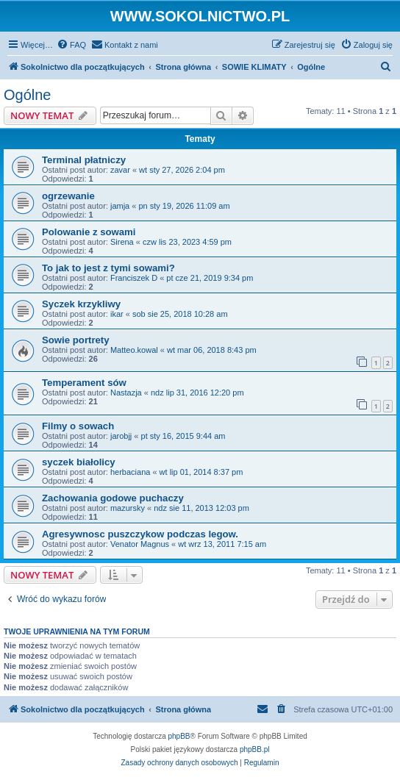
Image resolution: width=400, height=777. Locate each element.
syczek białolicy (78, 462)
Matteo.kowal (134, 349)
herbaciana (130, 472)
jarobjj (121, 436)
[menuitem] (71, 45)
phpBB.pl (255, 749)
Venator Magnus (139, 544)
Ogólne (27, 95)
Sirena (122, 241)
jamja (119, 205)
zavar (120, 169)
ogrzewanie (68, 195)
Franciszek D (133, 277)
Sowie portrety (76, 339)
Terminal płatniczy (84, 159)
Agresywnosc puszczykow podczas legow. (140, 534)
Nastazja (126, 392)
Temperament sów (84, 382)
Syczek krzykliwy (81, 303)
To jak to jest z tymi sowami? (108, 267)
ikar (117, 313)
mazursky (127, 508)
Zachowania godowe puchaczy (113, 498)
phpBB (179, 736)
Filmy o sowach (78, 426)
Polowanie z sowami (89, 231)
